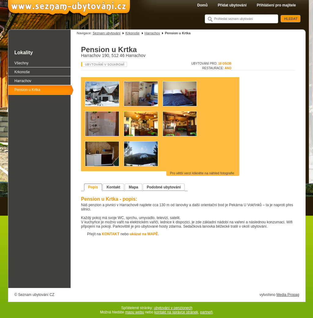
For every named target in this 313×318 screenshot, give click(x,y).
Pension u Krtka (27, 90)
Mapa (133, 187)
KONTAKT (111, 234)
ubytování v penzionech (173, 308)
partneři (206, 312)
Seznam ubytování (106, 33)
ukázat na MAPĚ (144, 234)
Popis (93, 187)
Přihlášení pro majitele (276, 5)
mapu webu (134, 312)
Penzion (104, 64)
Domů (202, 5)
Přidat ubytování (232, 5)
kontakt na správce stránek (176, 312)
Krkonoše (132, 33)
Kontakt (113, 187)
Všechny (21, 63)
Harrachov (152, 33)
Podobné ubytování (164, 187)
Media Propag (287, 295)
